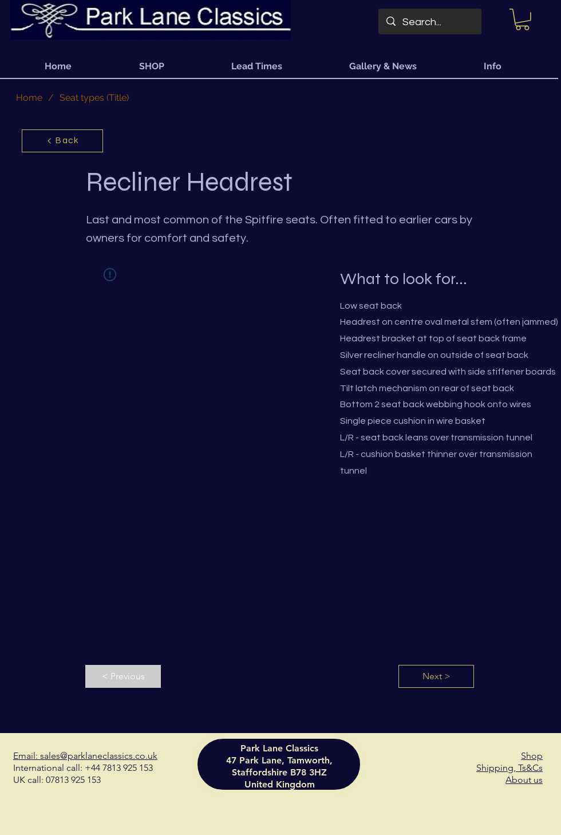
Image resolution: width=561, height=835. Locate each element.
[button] (522, 19)
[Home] (29, 98)
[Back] (62, 140)
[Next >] (436, 676)
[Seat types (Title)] (94, 98)
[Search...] (429, 22)
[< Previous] (123, 676)
